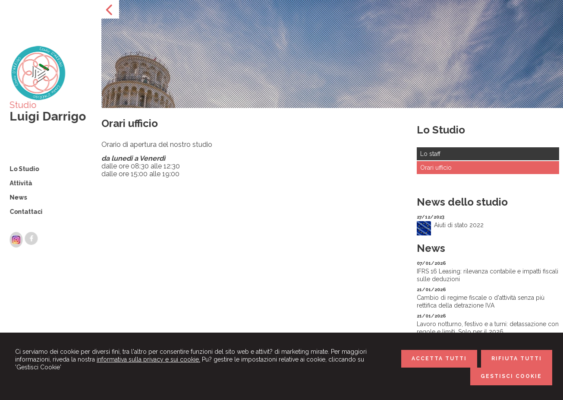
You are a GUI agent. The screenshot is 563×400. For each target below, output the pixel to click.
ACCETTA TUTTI (439, 359)
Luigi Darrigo (47, 116)
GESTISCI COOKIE (511, 376)
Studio (22, 105)
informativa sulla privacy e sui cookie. (148, 359)
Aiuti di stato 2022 (459, 225)
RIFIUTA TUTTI (516, 359)
